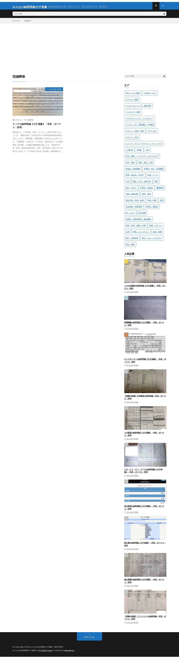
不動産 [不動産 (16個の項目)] (139, 152)
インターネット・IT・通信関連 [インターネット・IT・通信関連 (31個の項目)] (138, 108)
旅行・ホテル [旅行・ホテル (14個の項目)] (131, 190)
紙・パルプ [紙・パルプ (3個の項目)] (130, 215)
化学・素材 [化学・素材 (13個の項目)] (130, 164)
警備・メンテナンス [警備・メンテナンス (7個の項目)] (141, 234)
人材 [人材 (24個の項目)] (147, 152)
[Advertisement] (89, 47)
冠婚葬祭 (30, 122)
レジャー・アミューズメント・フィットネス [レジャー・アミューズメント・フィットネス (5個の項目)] (144, 146)
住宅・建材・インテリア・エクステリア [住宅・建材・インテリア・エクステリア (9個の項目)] (142, 158)
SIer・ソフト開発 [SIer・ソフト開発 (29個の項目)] (133, 95)
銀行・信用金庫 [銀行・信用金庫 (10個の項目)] (132, 240)
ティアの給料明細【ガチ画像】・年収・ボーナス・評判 (37, 128)
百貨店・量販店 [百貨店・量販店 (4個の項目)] (152, 209)
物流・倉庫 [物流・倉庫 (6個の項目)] (146, 196)
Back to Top (89, 639)
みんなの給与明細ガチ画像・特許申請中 (46, 649)
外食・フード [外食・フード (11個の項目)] (152, 177)
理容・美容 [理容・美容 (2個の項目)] (151, 202)
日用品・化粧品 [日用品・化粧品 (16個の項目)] (146, 190)
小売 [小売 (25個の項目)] (127, 183)
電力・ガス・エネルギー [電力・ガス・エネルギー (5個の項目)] (152, 240)
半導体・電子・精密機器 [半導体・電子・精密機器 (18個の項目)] (154, 171)
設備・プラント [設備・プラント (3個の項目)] (155, 228)
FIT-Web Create (46, 652)
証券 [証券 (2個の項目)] (127, 234)
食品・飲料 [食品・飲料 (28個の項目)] (130, 246)
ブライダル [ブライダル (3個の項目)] (151, 133)
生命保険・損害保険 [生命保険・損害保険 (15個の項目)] (134, 209)
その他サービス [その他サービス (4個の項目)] (149, 95)
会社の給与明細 (54, 92)
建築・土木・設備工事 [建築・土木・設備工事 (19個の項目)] (142, 183)
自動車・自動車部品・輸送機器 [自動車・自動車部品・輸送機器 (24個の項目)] (138, 221)
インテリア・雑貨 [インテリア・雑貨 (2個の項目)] (133, 114)
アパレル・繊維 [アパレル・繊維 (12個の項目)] (132, 101)
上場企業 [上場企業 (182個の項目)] (129, 152)
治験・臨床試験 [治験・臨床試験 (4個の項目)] (132, 196)
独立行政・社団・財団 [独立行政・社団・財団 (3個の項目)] (135, 202)
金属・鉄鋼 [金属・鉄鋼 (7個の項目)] (157, 234)
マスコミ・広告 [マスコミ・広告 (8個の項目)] (132, 139)
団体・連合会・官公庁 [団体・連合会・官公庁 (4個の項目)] (135, 177)
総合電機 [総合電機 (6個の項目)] (142, 215)
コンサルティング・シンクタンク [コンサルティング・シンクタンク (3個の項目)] (139, 120)
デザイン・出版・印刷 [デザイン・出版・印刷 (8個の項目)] (135, 133)
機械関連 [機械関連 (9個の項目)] (160, 190)
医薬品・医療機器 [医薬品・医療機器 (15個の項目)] (133, 171)
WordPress (71, 652)
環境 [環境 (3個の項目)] (162, 202)
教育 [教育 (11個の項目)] (156, 183)
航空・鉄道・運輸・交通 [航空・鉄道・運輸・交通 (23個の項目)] (136, 228)
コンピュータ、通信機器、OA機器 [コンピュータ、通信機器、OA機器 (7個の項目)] (140, 127)
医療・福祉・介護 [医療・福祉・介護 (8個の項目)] (145, 164)
